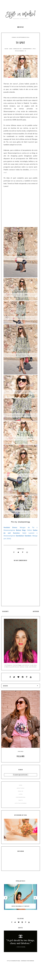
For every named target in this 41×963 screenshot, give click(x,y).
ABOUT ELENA (20, 788)
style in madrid (19, 50)
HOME (20, 785)
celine (6, 48)
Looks (11, 48)
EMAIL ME (20, 791)
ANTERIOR (36, 611)
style (34, 48)
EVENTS (21, 800)
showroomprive (27, 48)
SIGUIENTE (5, 611)
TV (25, 50)
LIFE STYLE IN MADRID (20, 803)
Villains (21, 756)
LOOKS (20, 794)
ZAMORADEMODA (20, 797)
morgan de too (17, 48)
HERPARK (31, 960)
